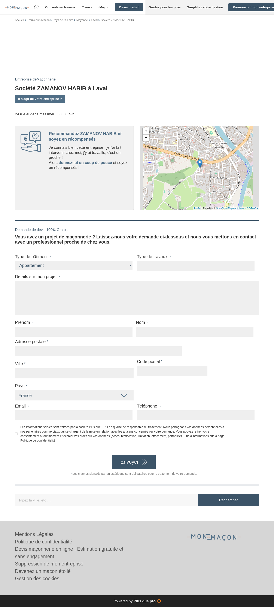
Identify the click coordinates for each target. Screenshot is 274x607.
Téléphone (149, 406)
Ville (19, 363)
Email (22, 406)
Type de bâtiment (33, 256)
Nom (142, 322)
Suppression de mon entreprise (49, 564)
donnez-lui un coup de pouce (85, 163)
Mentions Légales (34, 534)
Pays (19, 385)
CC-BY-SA (252, 208)
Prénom (24, 322)
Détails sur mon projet (37, 276)
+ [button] (146, 131)
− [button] (146, 138)
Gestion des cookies (37, 578)
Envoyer (129, 462)
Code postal (148, 361)
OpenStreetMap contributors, (231, 208)
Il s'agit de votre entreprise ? (40, 99)
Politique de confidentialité (37, 440)
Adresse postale (30, 341)
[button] (60, 7)
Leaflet (197, 208)
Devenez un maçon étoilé (43, 571)
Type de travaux (154, 256)
